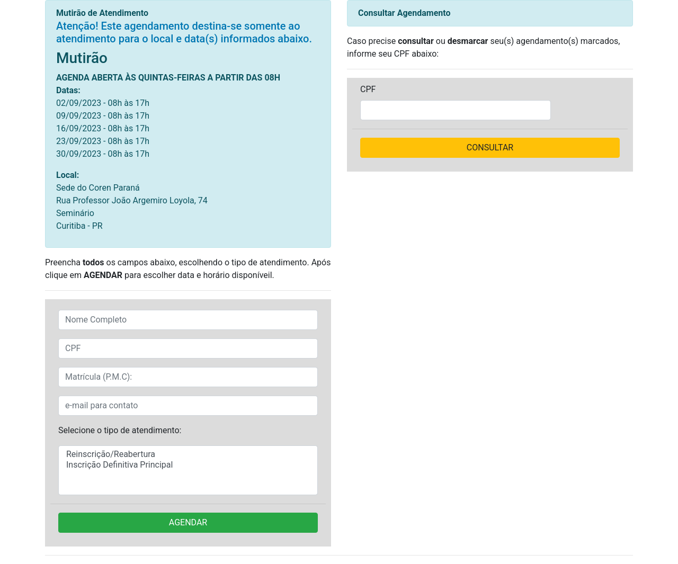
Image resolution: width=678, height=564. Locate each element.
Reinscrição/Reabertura (188, 454)
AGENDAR (188, 522)
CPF (368, 89)
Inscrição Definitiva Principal (188, 465)
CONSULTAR (490, 147)
